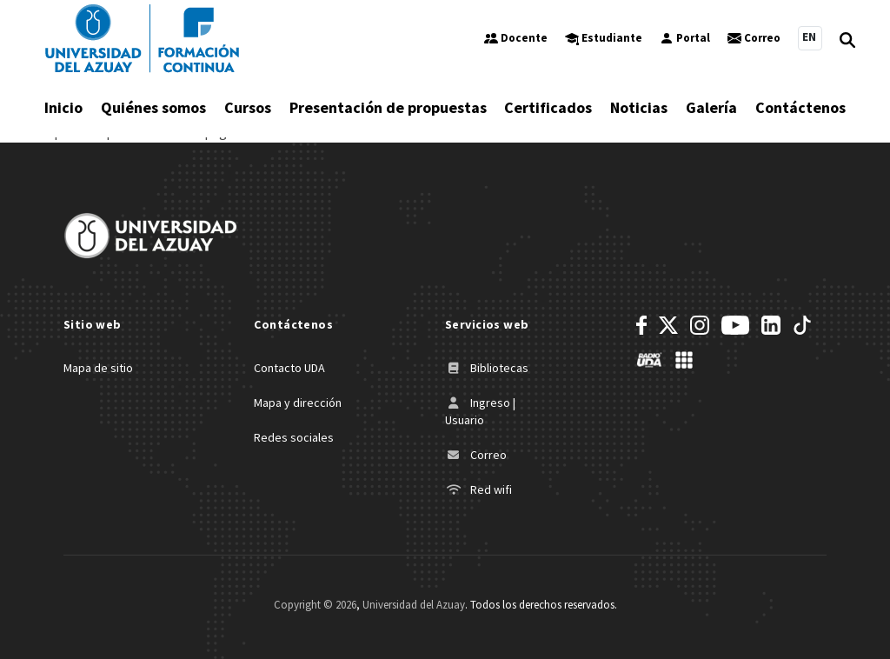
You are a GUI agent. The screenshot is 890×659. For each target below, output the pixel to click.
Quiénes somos (153, 107)
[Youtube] (735, 325)
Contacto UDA (289, 368)
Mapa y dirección (298, 402)
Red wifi (478, 489)
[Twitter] (668, 325)
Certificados (548, 107)
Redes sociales (294, 437)
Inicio (63, 107)
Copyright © (315, 604)
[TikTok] (802, 325)
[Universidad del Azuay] (142, 38)
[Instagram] (699, 325)
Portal (685, 38)
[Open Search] (847, 38)
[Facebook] (641, 325)
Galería (711, 107)
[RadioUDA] (649, 360)
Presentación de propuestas (388, 107)
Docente (516, 38)
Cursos (247, 107)
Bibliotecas (486, 368)
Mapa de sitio (98, 368)
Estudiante (603, 38)
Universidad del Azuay (413, 604)
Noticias (639, 107)
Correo (753, 38)
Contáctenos (800, 107)
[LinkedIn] (770, 325)
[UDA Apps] (684, 359)
